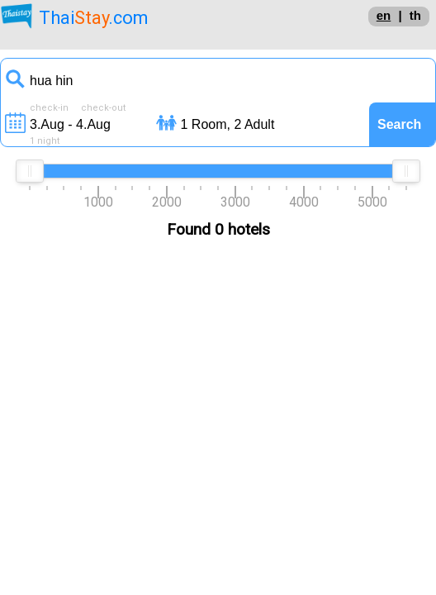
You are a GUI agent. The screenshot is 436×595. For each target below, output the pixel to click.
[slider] (30, 171)
